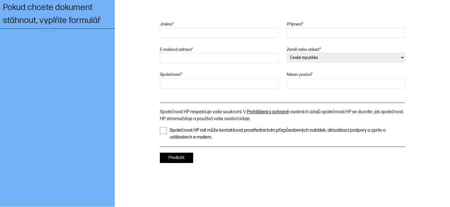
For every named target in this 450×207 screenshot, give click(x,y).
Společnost (171, 74)
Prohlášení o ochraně (268, 112)
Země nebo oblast (304, 49)
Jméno (167, 24)
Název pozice (300, 74)
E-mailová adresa (176, 49)
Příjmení (295, 24)
